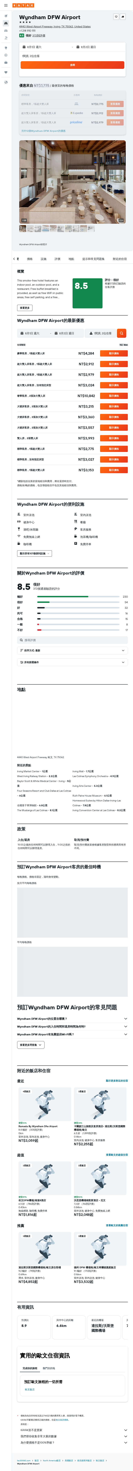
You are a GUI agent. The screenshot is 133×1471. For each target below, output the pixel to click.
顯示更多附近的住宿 (117, 1080)
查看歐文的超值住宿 (117, 1154)
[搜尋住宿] (5, 23)
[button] (6, 5)
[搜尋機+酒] (5, 37)
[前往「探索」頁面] (5, 47)
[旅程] (5, 72)
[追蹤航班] (5, 55)
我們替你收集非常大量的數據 (74, 1436)
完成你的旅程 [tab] (30, 1368)
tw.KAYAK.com (23, 1460)
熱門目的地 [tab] (49, 1368)
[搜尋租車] (5, 30)
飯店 (37, 1460)
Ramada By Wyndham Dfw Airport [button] (38, 1126)
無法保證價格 (62, 1420)
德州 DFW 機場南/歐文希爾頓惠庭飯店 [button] (95, 1267)
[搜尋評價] (75, 640)
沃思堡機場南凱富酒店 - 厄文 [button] (89, 1200)
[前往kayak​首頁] (23, 5)
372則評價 (38, 35)
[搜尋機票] (5, 16)
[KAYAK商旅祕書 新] (5, 62)
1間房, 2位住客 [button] (31, 56)
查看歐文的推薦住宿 (117, 1225)
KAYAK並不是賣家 (74, 1430)
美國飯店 (69, 1460)
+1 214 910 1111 (27, 30)
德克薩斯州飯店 (84, 1460)
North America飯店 (52, 1460)
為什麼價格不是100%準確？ (74, 1443)
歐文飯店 (30, 1389)
